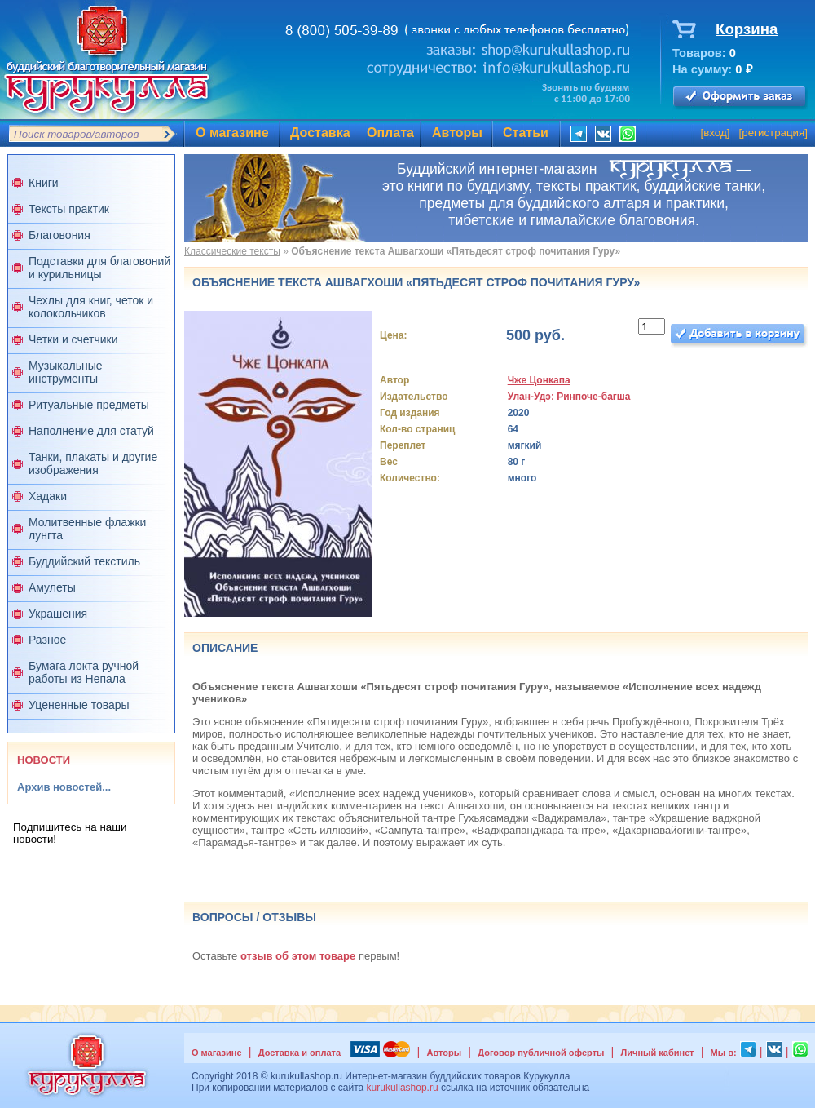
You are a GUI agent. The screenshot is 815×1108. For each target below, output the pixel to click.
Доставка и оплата (299, 1052)
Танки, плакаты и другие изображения (93, 463)
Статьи (525, 133)
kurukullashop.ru (402, 1087)
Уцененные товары (79, 704)
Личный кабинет (657, 1052)
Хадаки (48, 496)
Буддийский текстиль (84, 561)
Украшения (58, 613)
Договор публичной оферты (541, 1052)
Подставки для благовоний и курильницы (99, 268)
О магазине (232, 133)
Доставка (320, 133)
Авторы (457, 133)
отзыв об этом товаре (297, 956)
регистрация (773, 132)
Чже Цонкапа (539, 380)
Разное (47, 639)
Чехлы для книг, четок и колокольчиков (91, 307)
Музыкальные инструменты (66, 372)
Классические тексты (232, 251)
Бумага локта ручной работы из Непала (84, 672)
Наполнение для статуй (91, 430)
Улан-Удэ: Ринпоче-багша (569, 396)
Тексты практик (69, 208)
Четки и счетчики (73, 339)
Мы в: (724, 1052)
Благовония (59, 235)
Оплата (390, 133)
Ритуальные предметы (89, 404)
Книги (44, 182)
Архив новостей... (64, 787)
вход (715, 132)
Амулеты (52, 587)
